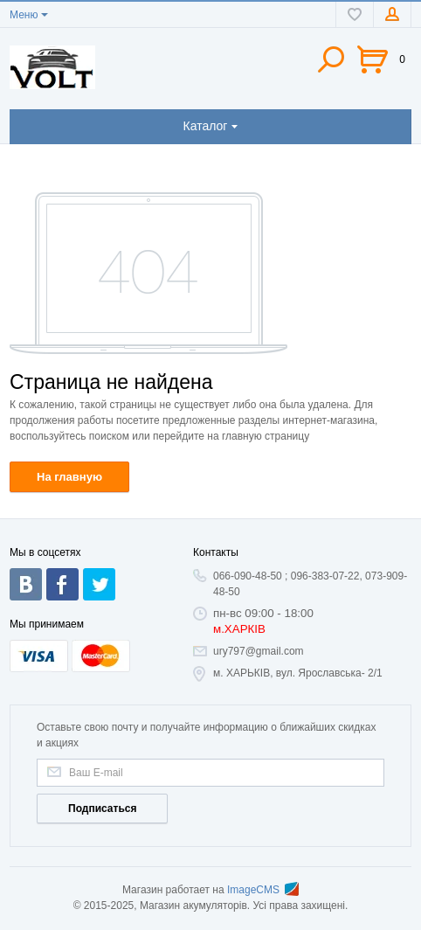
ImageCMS (263, 890)
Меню (24, 15)
